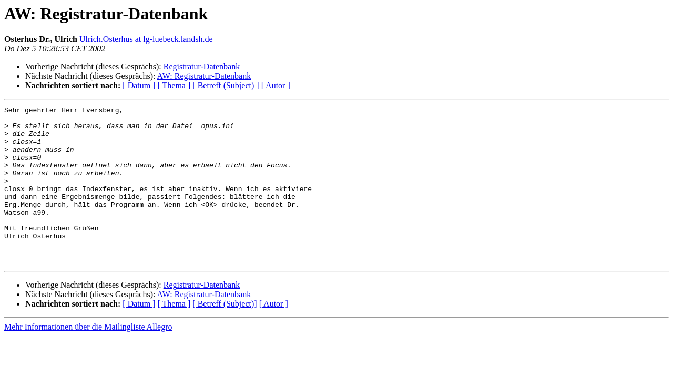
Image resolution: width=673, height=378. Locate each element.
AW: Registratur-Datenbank (204, 75)
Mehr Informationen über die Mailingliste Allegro (88, 358)
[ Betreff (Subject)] (224, 335)
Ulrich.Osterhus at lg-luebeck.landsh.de (146, 39)
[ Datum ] (139, 85)
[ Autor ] (275, 85)
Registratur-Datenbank (202, 66)
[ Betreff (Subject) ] (225, 85)
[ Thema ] (174, 85)
